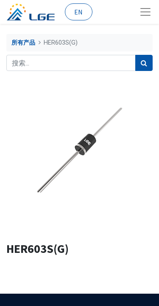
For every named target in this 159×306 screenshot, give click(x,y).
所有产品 (23, 42)
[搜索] (144, 63)
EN (78, 12)
